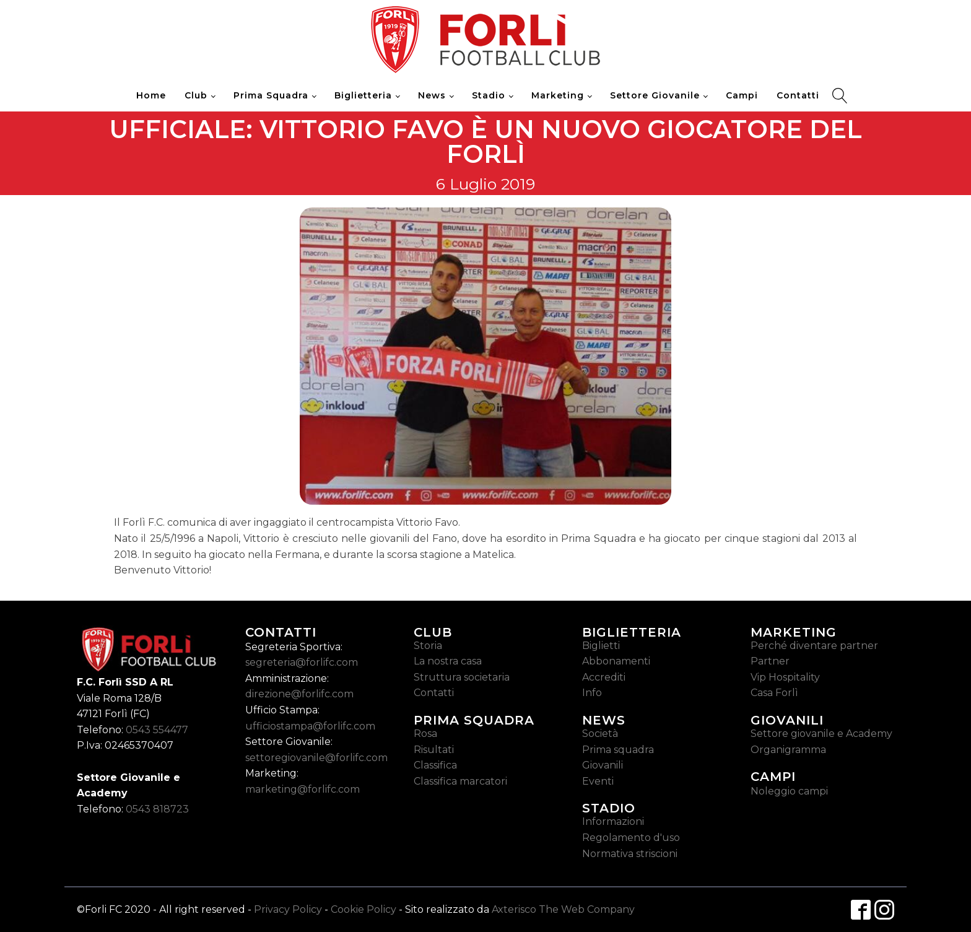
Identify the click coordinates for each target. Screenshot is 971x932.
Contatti (798, 95)
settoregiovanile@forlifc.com (316, 758)
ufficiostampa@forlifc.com (310, 726)
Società (600, 733)
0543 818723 (157, 809)
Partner (770, 661)
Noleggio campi (789, 791)
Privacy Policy (288, 909)
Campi (742, 95)
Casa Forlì (774, 693)
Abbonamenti (616, 661)
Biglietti (601, 645)
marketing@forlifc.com (302, 789)
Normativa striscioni (629, 854)
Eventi (598, 781)
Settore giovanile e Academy (821, 733)
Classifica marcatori (460, 781)
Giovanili (602, 765)
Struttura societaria (462, 677)
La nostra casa (448, 661)
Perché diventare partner (814, 645)
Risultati (434, 750)
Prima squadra (618, 750)
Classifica (435, 765)
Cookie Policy (363, 909)
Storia (428, 645)
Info (592, 693)
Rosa (425, 733)
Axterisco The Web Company (563, 909)
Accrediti (603, 677)
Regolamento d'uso (631, 837)
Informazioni (613, 821)
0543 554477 (157, 730)
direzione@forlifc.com (299, 694)
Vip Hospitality (785, 677)
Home (151, 95)
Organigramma (788, 750)
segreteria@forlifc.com (301, 662)
